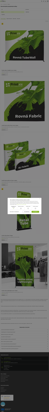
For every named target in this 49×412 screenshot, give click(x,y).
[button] (14, 211)
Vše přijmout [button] (35, 211)
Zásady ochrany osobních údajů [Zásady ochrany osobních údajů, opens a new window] (21, 204)
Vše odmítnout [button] (26, 211)
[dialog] (24, 206)
